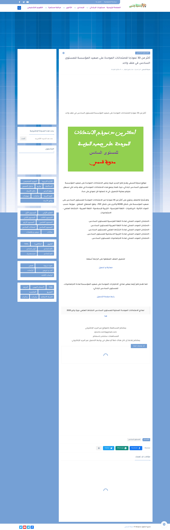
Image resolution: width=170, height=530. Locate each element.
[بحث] (19, 8)
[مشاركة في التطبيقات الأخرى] (99, 448)
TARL (26, 244)
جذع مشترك (31, 253)
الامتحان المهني (38, 287)
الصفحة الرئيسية (114, 8)
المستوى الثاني (29, 217)
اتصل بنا (98, 2)
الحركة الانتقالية (47, 297)
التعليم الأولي (48, 213)
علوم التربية (48, 196)
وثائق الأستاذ (48, 201)
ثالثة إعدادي (48, 249)
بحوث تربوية (48, 265)
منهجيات (26, 196)
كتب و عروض (48, 270)
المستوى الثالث (47, 217)
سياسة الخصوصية (110, 2)
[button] (136, 448)
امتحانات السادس (28, 227)
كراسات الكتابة (47, 275)
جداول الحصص (27, 186)
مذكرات (36, 196)
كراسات (30, 270)
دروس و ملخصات (32, 232)
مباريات (34, 297)
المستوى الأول (30, 213)
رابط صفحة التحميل (106, 297)
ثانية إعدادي (48, 253)
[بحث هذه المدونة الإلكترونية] (40, 138)
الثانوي (69, 8)
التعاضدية (32, 292)
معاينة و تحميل (106, 268)
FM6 (51, 287)
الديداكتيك (49, 186)
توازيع (39, 186)
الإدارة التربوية (47, 181)
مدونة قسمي (129, 527)
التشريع (50, 292)
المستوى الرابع (28, 222)
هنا (105, 316)
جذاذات (50, 232)
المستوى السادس (143, 53)
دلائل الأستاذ (31, 191)
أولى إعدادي (31, 249)
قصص (31, 265)
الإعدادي (80, 8)
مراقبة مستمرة (54, 8)
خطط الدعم (48, 191)
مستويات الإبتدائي (97, 8)
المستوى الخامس (46, 222)
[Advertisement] (85, 30)
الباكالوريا (38, 244)
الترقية (25, 287)
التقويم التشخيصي (35, 8)
